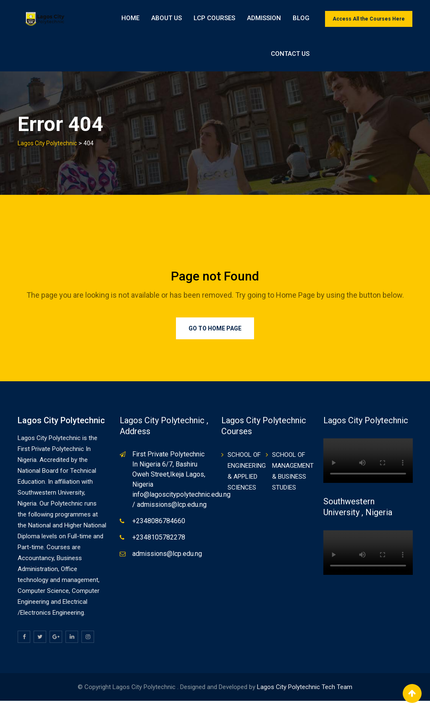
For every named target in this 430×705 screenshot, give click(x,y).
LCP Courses (214, 19)
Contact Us (388, 56)
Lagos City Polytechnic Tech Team (304, 691)
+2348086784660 (158, 525)
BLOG (301, 19)
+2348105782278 (158, 541)
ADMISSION (264, 19)
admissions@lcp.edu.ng (167, 558)
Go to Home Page (215, 332)
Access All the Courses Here (369, 19)
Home (130, 19)
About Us (166, 19)
